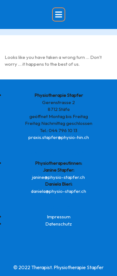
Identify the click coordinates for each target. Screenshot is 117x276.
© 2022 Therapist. (33, 267)
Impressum (59, 217)
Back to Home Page (25, 76)
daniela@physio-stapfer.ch (58, 191)
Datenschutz (58, 224)
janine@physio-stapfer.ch (58, 177)
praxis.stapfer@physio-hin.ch (58, 137)
